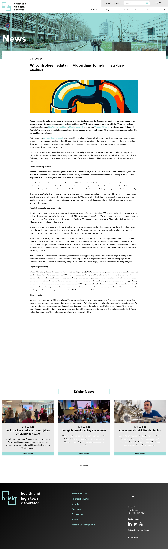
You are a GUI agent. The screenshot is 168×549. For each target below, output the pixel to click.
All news (84, 465)
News (108, 3)
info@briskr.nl (133, 510)
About (162, 10)
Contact (116, 3)
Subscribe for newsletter (138, 530)
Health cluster (95, 10)
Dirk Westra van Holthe (58, 127)
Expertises (150, 10)
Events (126, 10)
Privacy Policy (133, 537)
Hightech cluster (112, 10)
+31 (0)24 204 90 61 (136, 513)
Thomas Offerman (102, 127)
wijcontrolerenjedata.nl (53, 138)
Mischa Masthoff (76, 127)
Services (138, 10)
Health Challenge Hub (83, 524)
